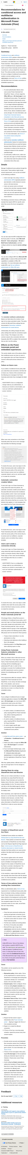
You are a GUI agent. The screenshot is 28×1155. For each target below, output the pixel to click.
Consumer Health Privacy (7, 1150)
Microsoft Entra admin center (15, 736)
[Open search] (21, 2)
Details (4, 38)
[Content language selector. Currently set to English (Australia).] (7, 1139)
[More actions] (25, 5)
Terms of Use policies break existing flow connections (14, 136)
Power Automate (9, 5)
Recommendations (6, 37)
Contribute (3, 1148)
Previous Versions (13, 1146)
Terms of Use (17, 78)
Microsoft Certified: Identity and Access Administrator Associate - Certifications (11, 1123)
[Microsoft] (14, 2)
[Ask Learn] (22, 5)
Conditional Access (6, 55)
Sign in (25, 2)
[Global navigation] (1, 2)
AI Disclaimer (4, 1146)
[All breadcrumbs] (2, 5)
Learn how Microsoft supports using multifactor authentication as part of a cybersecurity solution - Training (13, 1112)
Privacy (9, 1148)
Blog (20, 1146)
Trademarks (4, 1153)
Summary (4, 35)
